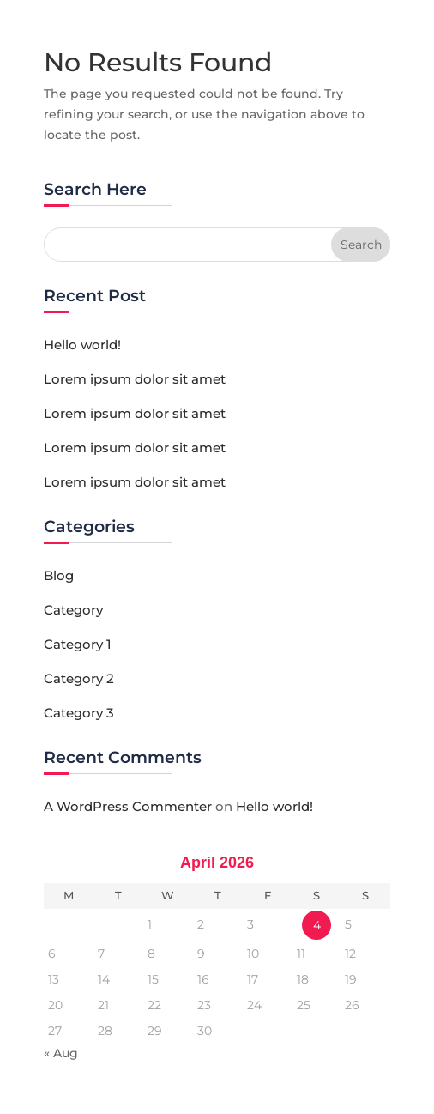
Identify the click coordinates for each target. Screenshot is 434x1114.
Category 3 (79, 713)
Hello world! (82, 344)
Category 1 (78, 644)
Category (73, 610)
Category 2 (79, 678)
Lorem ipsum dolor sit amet (135, 379)
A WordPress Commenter (128, 806)
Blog (59, 575)
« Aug (61, 1053)
